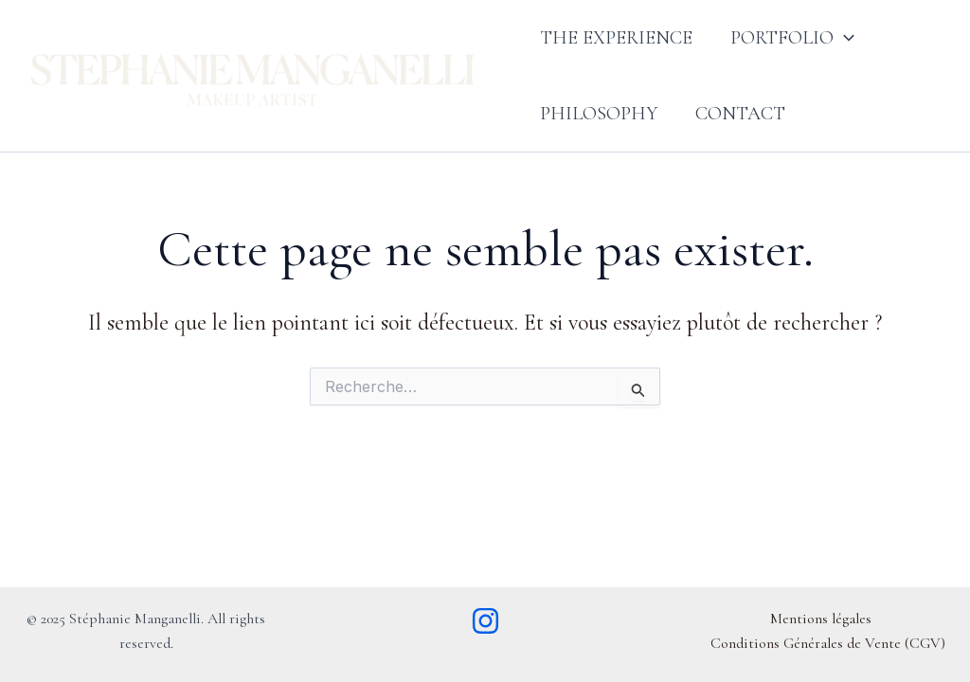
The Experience (616, 38)
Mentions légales (820, 618)
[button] (844, 38)
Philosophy (598, 113)
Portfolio (792, 38)
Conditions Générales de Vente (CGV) (827, 643)
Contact (740, 113)
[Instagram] (485, 621)
